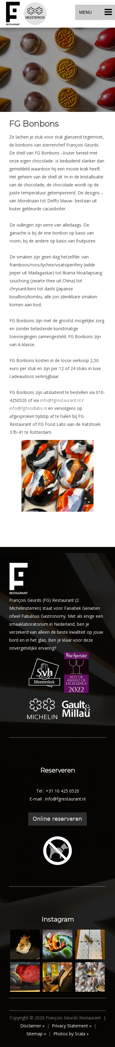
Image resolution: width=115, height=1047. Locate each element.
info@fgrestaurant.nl (60, 400)
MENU (95, 12)
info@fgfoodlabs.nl (28, 408)
